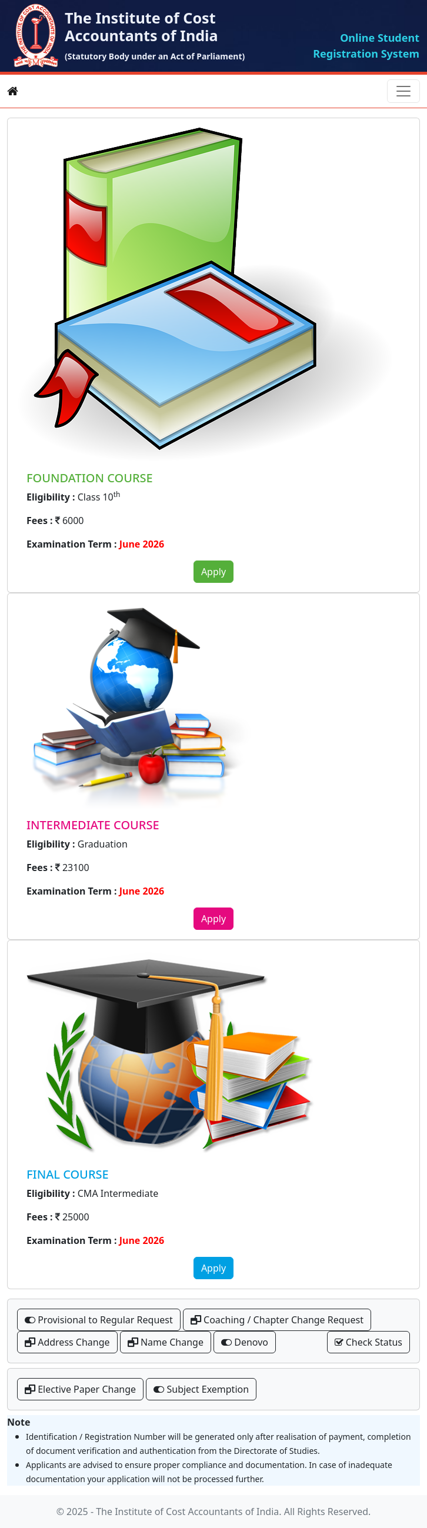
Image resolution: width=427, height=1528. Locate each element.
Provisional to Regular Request (99, 1319)
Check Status (368, 1342)
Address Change (67, 1342)
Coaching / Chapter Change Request (277, 1319)
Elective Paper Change (80, 1389)
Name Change (166, 1342)
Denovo (244, 1342)
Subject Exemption (201, 1389)
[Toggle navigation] (403, 91)
